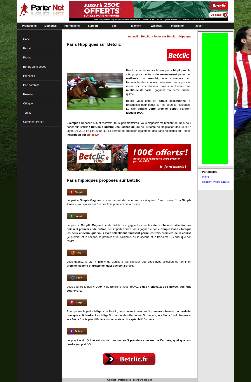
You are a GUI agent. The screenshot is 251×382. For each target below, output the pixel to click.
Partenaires (124, 379)
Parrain (27, 48)
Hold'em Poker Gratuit (215, 181)
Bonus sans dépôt (34, 66)
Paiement (135, 25)
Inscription (177, 25)
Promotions (29, 25)
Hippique (185, 36)
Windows (156, 25)
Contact (111, 379)
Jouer (199, 25)
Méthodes (50, 25)
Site (114, 25)
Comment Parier (33, 121)
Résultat (28, 94)
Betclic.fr (93, 134)
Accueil (133, 36)
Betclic (145, 36)
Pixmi (205, 176)
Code (26, 39)
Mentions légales (142, 379)
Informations (72, 25)
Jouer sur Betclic (164, 36)
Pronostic (29, 75)
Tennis (27, 112)
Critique (28, 103)
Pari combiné (31, 85)
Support (93, 25)
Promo (27, 57)
